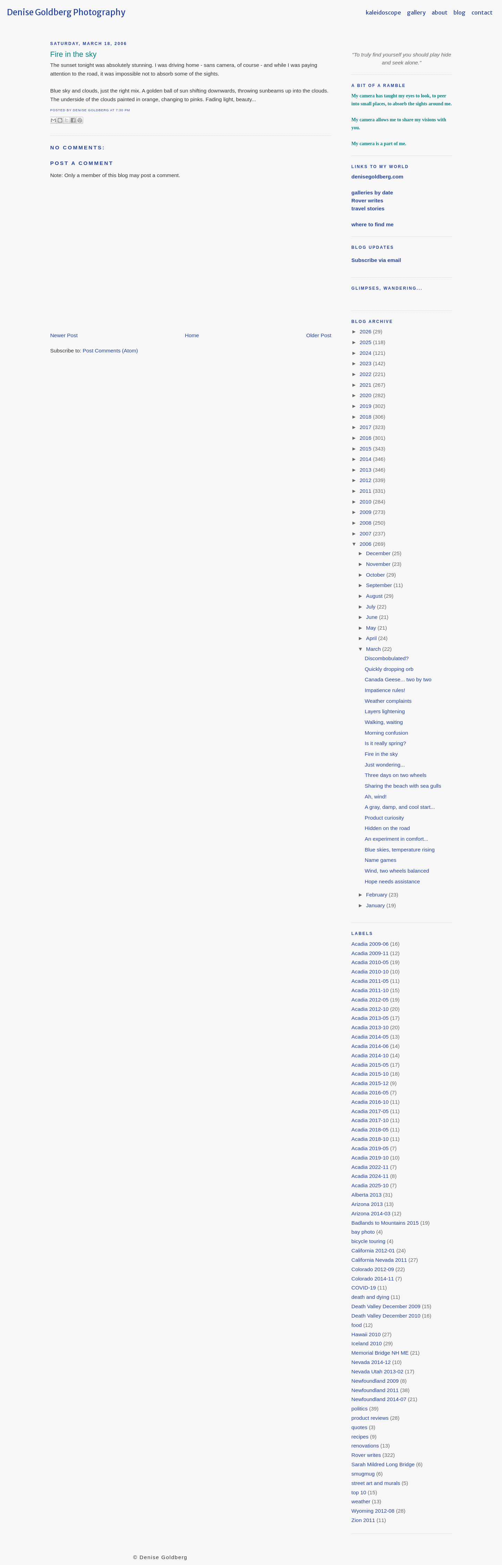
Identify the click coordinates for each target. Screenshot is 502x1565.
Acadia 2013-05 (370, 1018)
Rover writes (367, 200)
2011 (366, 491)
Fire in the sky (73, 54)
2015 (366, 449)
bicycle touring (369, 1241)
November (379, 564)
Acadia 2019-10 (370, 1158)
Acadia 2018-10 (370, 1139)
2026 (366, 331)
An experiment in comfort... (396, 839)
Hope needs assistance (392, 881)
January (376, 905)
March (374, 649)
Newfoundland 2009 (375, 1381)
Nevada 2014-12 (371, 1362)
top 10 (359, 1492)
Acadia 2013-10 (370, 1027)
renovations (365, 1446)
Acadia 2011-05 (370, 981)
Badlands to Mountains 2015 (385, 1223)
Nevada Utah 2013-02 (378, 1371)
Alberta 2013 (367, 1195)
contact (482, 12)
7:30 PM (123, 110)
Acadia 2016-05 (370, 1092)
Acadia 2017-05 (370, 1111)
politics (360, 1408)
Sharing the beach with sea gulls (403, 786)
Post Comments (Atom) (110, 350)
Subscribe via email (376, 260)
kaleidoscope (383, 12)
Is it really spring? (385, 743)
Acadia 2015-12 (370, 1083)
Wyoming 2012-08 (373, 1511)
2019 (366, 406)
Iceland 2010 (367, 1343)
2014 (366, 459)
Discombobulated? (387, 658)
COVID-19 (364, 1288)
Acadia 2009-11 (370, 953)
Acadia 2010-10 (370, 971)
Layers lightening (385, 711)
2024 (366, 353)
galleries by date (372, 192)
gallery (416, 12)
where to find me (373, 224)
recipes (360, 1437)
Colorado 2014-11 (373, 1279)
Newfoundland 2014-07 (379, 1399)
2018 (366, 417)
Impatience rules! (385, 690)
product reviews (370, 1418)
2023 (366, 363)
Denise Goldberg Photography (66, 12)
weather (361, 1501)
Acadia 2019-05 (370, 1148)
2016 (366, 438)
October (376, 575)
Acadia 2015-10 (370, 1074)
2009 (366, 512)
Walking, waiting (384, 722)
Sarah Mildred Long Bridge (383, 1464)
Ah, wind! (376, 796)
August (375, 596)
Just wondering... (385, 765)
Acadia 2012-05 (370, 1000)
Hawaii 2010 (366, 1334)
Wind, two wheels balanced (397, 871)
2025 (366, 342)
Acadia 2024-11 (370, 1176)
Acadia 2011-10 (370, 990)
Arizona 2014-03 (371, 1213)
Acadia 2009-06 (370, 944)
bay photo (363, 1232)
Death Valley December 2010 (386, 1316)
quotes (359, 1427)
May (372, 628)
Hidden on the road (387, 828)
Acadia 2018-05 (370, 1130)
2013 (366, 470)
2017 (366, 427)
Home (192, 335)
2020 (366, 395)
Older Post (318, 335)
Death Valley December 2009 (386, 1306)
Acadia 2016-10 (370, 1102)
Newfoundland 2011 (375, 1390)
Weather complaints (388, 701)
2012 (366, 480)
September (379, 585)
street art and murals (376, 1483)
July (371, 607)
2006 (366, 544)
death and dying (370, 1297)
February (377, 895)
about (440, 12)
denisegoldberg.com (378, 177)
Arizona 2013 (367, 1204)
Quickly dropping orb (389, 669)
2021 (366, 385)
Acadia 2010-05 (370, 962)
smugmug (363, 1474)
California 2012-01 (373, 1250)
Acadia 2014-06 (370, 1046)
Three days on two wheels (395, 775)
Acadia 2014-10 (370, 1055)
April (372, 638)
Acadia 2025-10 (370, 1185)
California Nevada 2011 (379, 1260)
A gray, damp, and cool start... (400, 807)
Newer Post (64, 335)
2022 (366, 374)
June (372, 617)
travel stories (368, 208)
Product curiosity (384, 818)
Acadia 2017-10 (370, 1120)
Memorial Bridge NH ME (380, 1353)
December (379, 553)
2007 (366, 533)
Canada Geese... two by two (398, 679)
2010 (366, 502)
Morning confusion (386, 733)
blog (459, 12)
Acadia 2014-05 (370, 1037)
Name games (380, 860)
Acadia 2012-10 (370, 1009)
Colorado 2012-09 (373, 1269)
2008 (366, 523)
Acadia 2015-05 (370, 1065)
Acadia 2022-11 (370, 1167)
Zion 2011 (363, 1520)
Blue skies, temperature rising (400, 850)
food (357, 1325)
